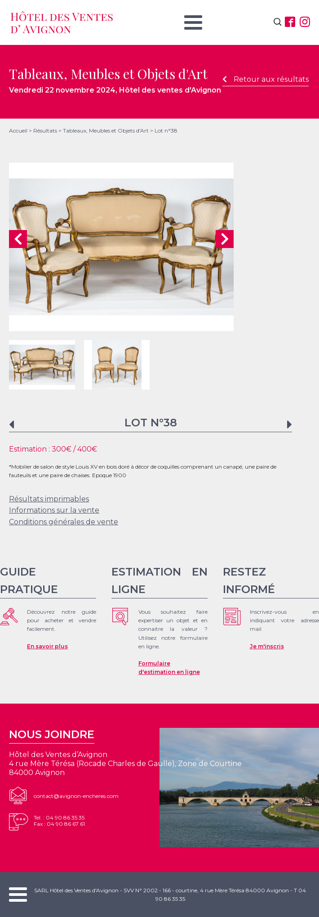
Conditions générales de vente (63, 522)
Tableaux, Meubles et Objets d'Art (106, 130)
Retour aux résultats (265, 79)
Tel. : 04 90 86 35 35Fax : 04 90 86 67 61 (59, 820)
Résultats (45, 130)
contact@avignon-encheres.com (76, 796)
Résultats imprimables (49, 499)
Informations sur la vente (54, 510)
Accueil (18, 130)
